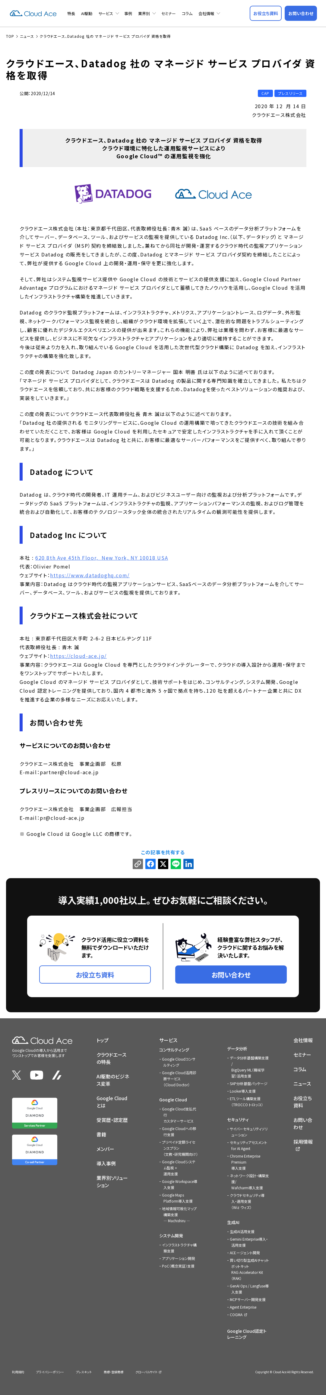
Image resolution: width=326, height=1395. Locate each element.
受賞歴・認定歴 (112, 1119)
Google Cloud (173, 1099)
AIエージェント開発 (245, 1252)
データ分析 (237, 1048)
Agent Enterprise (243, 1306)
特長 (71, 13)
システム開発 (171, 1235)
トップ (103, 1039)
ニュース (302, 1083)
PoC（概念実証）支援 (178, 1265)
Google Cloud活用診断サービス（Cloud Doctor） (179, 1078)
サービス (105, 13)
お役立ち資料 (302, 1101)
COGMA (236, 1314)
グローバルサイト (146, 1371)
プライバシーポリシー (50, 1371)
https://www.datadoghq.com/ (90, 574)
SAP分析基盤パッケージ (248, 1083)
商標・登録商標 (113, 1371)
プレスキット (84, 1371)
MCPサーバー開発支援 (248, 1299)
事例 (128, 13)
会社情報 (206, 13)
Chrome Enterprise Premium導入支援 (245, 1161)
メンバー (105, 1148)
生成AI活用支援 (242, 1231)
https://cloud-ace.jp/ (78, 655)
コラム (187, 13)
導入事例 (106, 1163)
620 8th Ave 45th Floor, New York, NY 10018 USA (101, 557)
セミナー (168, 13)
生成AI (233, 1222)
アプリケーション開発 (178, 1258)
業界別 (144, 13)
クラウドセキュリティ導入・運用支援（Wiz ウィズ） (247, 1201)
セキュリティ (238, 1119)
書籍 (101, 1134)
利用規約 (18, 1371)
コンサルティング (174, 1049)
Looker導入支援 (243, 1090)
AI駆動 (86, 13)
